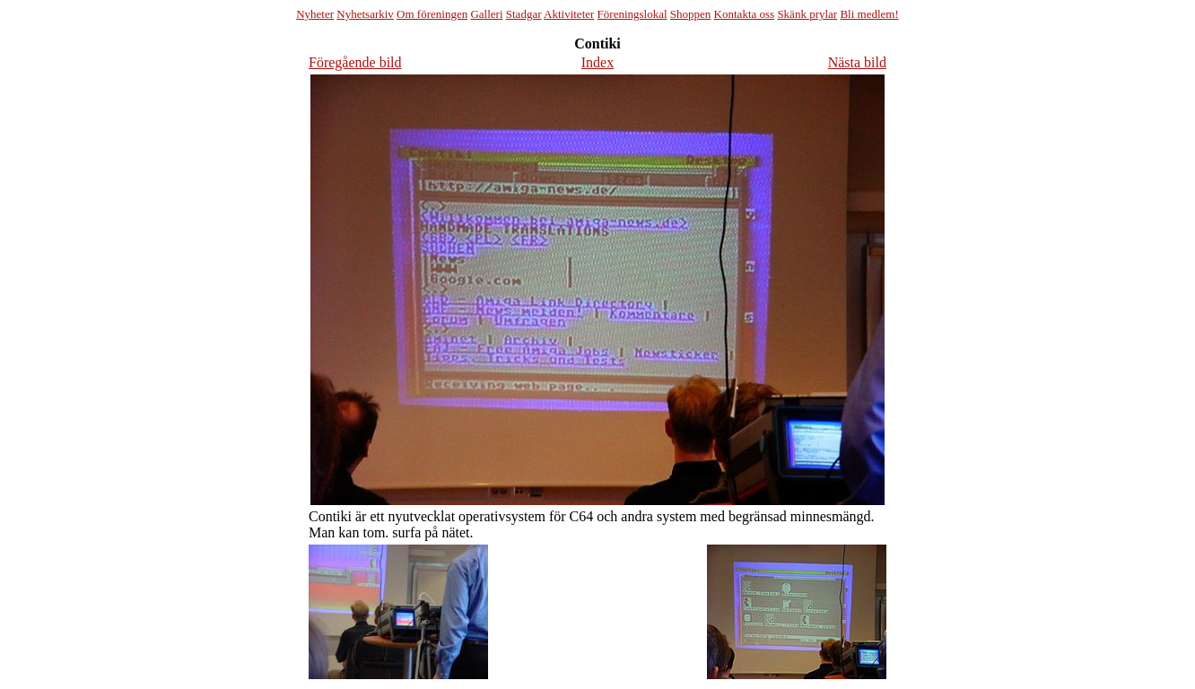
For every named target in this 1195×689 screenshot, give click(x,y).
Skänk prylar (807, 14)
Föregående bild (355, 62)
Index (597, 62)
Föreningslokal (632, 14)
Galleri (486, 14)
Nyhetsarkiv (365, 14)
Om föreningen (432, 14)
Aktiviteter (569, 14)
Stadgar (524, 14)
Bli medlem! (869, 14)
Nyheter (315, 14)
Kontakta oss (744, 14)
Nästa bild (857, 62)
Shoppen (690, 14)
